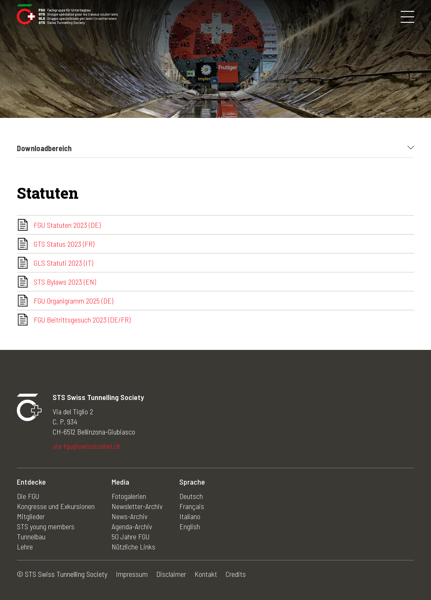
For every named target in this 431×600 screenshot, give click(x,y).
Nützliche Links (133, 546)
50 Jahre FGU (130, 536)
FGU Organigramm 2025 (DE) (73, 300)
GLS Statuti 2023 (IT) (63, 262)
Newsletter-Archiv (137, 506)
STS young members (45, 526)
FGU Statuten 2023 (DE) (67, 224)
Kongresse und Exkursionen (56, 506)
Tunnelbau (31, 536)
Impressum (132, 574)
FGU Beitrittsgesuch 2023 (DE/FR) (82, 319)
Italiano (189, 516)
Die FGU (28, 496)
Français (191, 506)
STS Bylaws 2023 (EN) (65, 281)
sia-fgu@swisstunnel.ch (86, 446)
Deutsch (191, 496)
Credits (236, 574)
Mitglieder (31, 516)
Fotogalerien (129, 496)
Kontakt (205, 574)
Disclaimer (171, 574)
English (189, 526)
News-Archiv (129, 516)
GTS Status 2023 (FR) (64, 243)
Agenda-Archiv (132, 526)
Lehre (25, 546)
